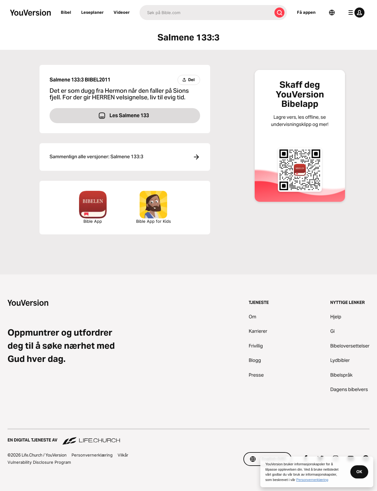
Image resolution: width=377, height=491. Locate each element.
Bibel (66, 12)
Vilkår (123, 454)
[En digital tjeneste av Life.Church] (188, 437)
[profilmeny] (355, 12)
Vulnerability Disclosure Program (39, 462)
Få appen (306, 12)
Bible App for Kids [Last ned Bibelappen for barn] (153, 207)
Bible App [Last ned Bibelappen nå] (93, 207)
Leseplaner (92, 12)
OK (359, 471)
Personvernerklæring (92, 454)
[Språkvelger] (332, 12)
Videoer (122, 12)
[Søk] (206, 13)
